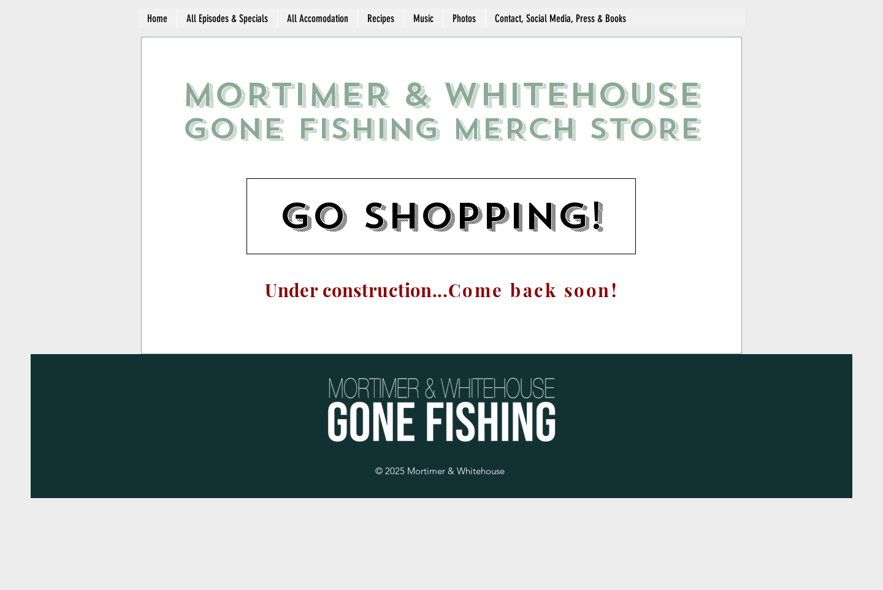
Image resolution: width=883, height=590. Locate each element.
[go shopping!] (441, 216)
